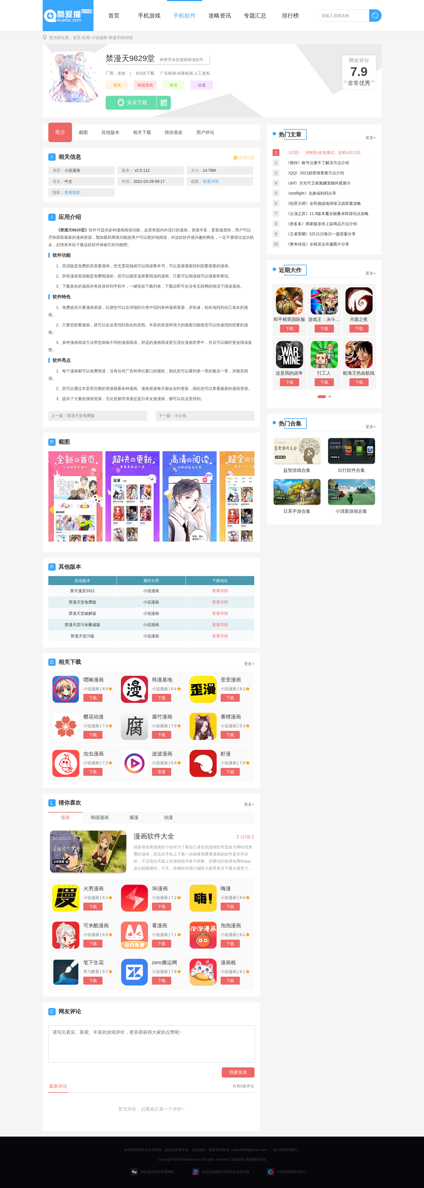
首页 (113, 15)
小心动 (180, 415)
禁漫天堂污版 (82, 636)
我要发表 (238, 1072)
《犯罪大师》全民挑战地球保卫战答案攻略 (323, 203)
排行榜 (290, 15)
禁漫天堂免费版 (81, 415)
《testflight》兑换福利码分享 (311, 193)
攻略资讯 (219, 15)
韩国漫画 (145, 85)
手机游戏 (149, 15)
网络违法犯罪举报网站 (152, 1172)
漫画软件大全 (154, 836)
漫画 (117, 85)
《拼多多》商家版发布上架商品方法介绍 (321, 223)
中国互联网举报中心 (287, 1172)
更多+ (249, 663)
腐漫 (173, 85)
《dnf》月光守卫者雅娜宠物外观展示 (318, 183)
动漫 (202, 85)
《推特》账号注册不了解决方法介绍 (317, 162)
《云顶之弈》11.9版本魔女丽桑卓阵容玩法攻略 (327, 213)
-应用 (85, 37)
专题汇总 (255, 15)
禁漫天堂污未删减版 (82, 624)
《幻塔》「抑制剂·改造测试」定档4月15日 (323, 152)
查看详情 (220, 590)
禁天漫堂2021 (82, 590)
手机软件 (184, 15)
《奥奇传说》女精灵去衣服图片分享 (317, 244)
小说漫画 (151, 590)
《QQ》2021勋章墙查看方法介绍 (315, 173)
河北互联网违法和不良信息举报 (220, 1172)
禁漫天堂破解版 (82, 613)
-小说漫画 (98, 37)
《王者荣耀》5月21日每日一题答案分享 (321, 234)
